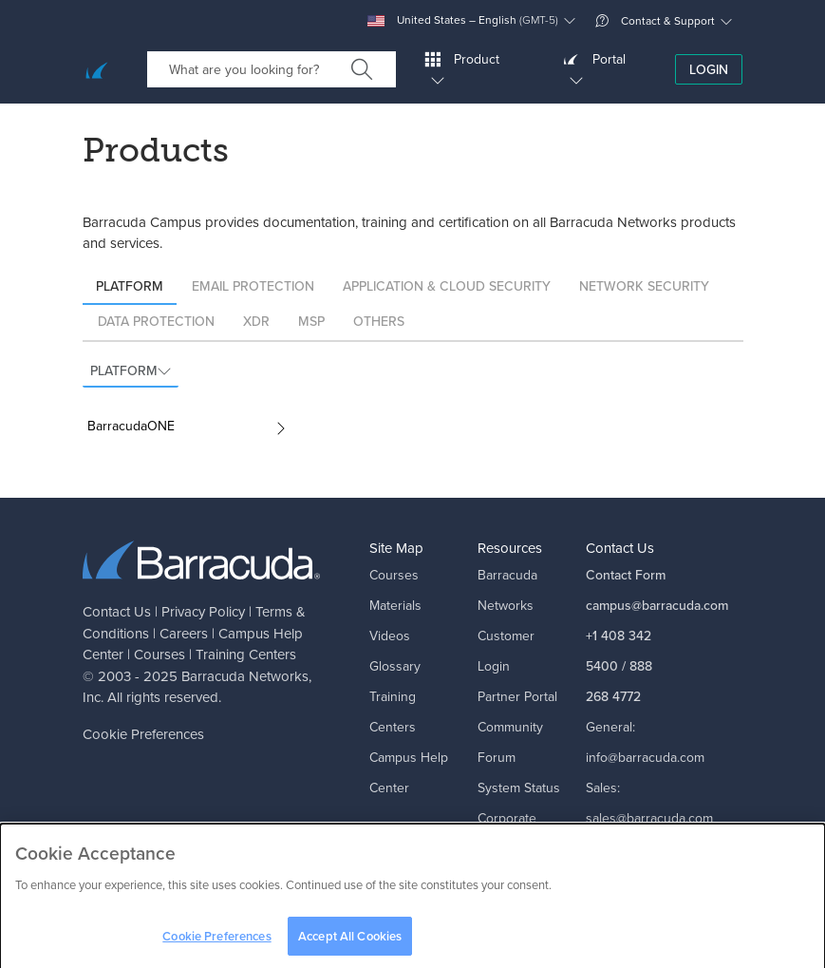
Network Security (644, 286)
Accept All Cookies (350, 942)
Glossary (395, 666)
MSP (311, 322)
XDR (256, 322)
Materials (395, 606)
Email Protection (253, 286)
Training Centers (246, 654)
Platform (129, 286)
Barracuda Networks (245, 676)
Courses (159, 654)
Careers (183, 633)
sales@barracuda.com (649, 818)
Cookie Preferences (143, 734)
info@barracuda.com (645, 758)
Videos (389, 636)
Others (378, 322)
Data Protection (156, 322)
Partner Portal (517, 697)
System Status (519, 788)
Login (708, 70)
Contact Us (117, 611)
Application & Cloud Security (447, 286)
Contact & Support (655, 20)
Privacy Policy (203, 611)
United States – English (462, 20)
